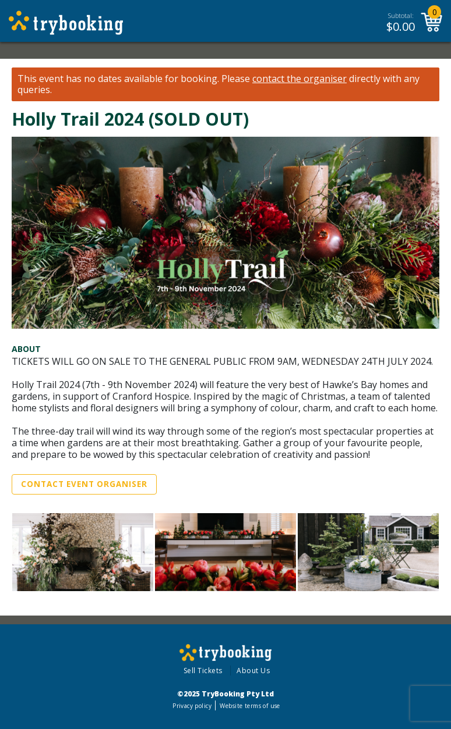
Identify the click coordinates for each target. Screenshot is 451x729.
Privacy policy (192, 706)
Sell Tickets (203, 670)
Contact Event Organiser (84, 484)
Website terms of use (250, 706)
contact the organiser (299, 78)
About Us (253, 670)
